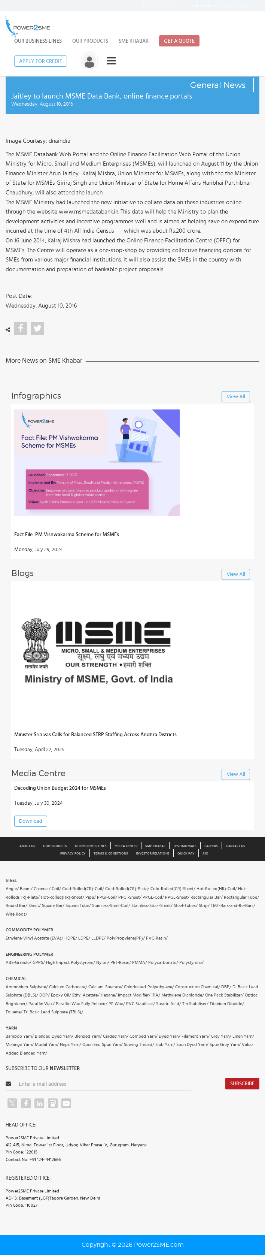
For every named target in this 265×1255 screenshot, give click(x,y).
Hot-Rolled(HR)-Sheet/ (62, 897)
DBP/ (226, 987)
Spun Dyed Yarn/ (192, 1044)
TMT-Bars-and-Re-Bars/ (233, 905)
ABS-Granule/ (18, 962)
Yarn (11, 1028)
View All (235, 397)
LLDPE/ (98, 938)
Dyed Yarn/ (169, 1036)
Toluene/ (14, 1012)
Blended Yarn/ (88, 1036)
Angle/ (12, 888)
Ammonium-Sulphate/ (27, 987)
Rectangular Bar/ (207, 897)
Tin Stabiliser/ (195, 1003)
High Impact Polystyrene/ (70, 962)
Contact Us (235, 846)
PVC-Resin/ (157, 938)
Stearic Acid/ (168, 1003)
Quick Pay (186, 853)
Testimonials (185, 846)
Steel (11, 880)
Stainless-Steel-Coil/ (111, 905)
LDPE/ (84, 938)
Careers (211, 846)
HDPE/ (70, 938)
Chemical (16, 978)
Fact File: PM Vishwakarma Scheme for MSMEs (66, 534)
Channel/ (42, 888)
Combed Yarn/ (144, 1036)
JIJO (205, 853)
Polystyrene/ (191, 962)
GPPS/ (39, 962)
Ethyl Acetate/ (86, 995)
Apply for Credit (40, 61)
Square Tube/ (78, 905)
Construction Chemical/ (197, 987)
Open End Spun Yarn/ (102, 1044)
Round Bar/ (16, 905)
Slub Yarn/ (165, 1044)
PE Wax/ (117, 1003)
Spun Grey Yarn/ (225, 1044)
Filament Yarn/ (196, 1036)
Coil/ (56, 888)
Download (30, 821)
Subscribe (242, 1083)
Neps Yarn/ (70, 1044)
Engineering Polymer (29, 954)
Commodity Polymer (29, 930)
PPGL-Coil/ (153, 897)
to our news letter (221, 5)
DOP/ (44, 995)
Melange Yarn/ (20, 1044)
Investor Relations (153, 853)
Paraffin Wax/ (41, 1003)
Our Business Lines (38, 41)
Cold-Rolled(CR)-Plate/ (127, 888)
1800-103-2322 (158, 5)
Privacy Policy (73, 853)
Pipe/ (90, 897)
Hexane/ (109, 995)
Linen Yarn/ (243, 1036)
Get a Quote (179, 41)
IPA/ (156, 995)
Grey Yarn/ (221, 1036)
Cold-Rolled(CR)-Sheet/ (172, 888)
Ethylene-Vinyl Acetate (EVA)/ (34, 938)
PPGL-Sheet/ (177, 897)
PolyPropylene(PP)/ (126, 938)
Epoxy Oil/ (61, 995)
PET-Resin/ (120, 962)
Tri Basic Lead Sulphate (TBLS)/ (53, 1012)
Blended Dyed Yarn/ (54, 1036)
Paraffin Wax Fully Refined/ (81, 1003)
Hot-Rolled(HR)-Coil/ (217, 888)
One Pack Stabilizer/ (224, 995)
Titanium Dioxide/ (227, 1003)
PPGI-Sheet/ (129, 897)
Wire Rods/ (16, 914)
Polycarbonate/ (163, 962)
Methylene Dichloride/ (182, 995)
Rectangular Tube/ (241, 897)
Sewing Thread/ (139, 1044)
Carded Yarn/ (115, 1036)
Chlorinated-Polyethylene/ (149, 987)
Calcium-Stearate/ (105, 987)
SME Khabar (134, 41)
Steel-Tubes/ (186, 905)
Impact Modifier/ (134, 995)
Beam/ (26, 888)
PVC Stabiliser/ (140, 1003)
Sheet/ (34, 905)
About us (27, 846)
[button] (132, 627)
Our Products (90, 41)
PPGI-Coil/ (107, 897)
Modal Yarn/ (47, 1044)
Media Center (126, 846)
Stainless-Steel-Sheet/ (152, 905)
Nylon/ (102, 962)
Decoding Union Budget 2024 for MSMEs (60, 788)
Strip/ (204, 905)
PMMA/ (139, 962)
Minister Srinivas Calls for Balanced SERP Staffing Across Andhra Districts (95, 734)
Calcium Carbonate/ (68, 987)
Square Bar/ (53, 905)
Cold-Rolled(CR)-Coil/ (83, 888)
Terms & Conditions (111, 853)
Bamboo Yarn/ (20, 1036)
